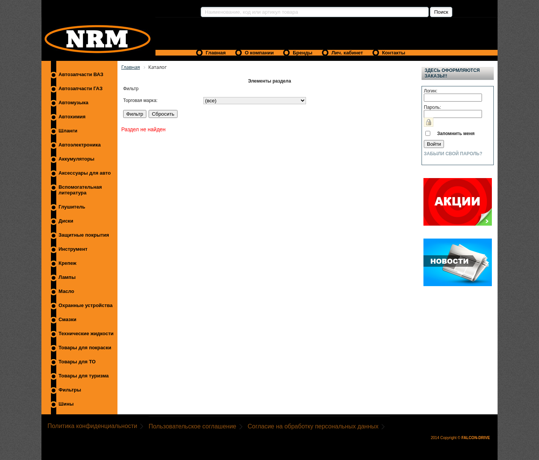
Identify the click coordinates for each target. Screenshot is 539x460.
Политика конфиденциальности (92, 426)
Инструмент (73, 249)
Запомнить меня (456, 133)
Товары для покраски (85, 347)
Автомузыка (73, 102)
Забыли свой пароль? (453, 153)
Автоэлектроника (80, 145)
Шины (66, 404)
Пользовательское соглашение (192, 426)
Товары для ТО (77, 361)
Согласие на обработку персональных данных (313, 426)
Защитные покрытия (84, 235)
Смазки (67, 319)
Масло (66, 291)
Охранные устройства (86, 305)
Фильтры (70, 390)
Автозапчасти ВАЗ (81, 74)
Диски (66, 221)
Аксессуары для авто (85, 173)
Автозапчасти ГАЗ (81, 88)
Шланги (68, 131)
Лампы (67, 277)
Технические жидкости (86, 333)
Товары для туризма (84, 376)
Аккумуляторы (76, 159)
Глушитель (72, 207)
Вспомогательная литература (80, 190)
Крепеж (67, 263)
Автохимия (72, 116)
